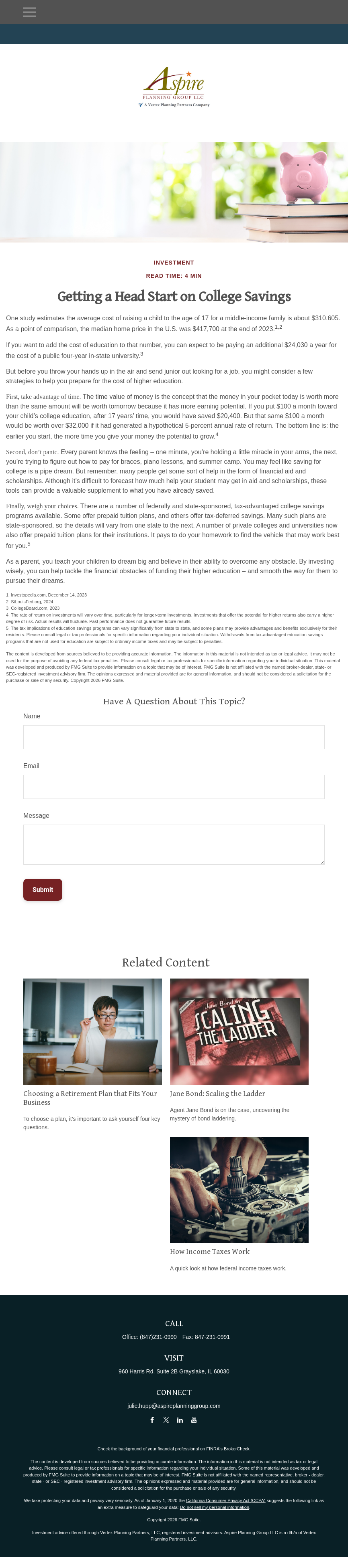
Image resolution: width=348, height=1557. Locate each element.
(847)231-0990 (158, 1337)
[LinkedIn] (180, 1419)
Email (31, 765)
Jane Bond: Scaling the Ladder (217, 1094)
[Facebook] (152, 1419)
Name (32, 716)
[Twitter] (166, 1419)
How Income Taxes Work (210, 1252)
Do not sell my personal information (214, 1507)
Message (36, 815)
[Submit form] (42, 890)
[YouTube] (194, 1419)
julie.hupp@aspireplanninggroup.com (173, 1406)
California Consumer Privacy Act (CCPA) (226, 1500)
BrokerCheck (237, 1448)
